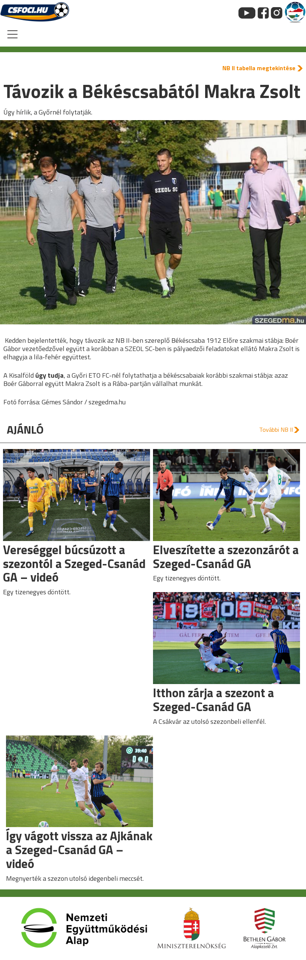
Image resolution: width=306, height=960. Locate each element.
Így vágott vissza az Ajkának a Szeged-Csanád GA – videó (79, 849)
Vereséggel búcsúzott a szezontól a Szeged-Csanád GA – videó (74, 563)
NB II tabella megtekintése (259, 67)
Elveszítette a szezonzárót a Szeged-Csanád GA (226, 556)
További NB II (276, 429)
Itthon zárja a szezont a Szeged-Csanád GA (213, 699)
